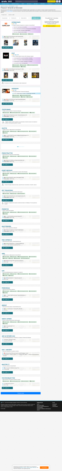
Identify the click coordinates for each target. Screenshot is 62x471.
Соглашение (54, 404)
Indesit (4, 305)
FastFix (4, 128)
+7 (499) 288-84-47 (7, 181)
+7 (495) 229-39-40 (7, 344)
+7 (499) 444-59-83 (7, 313)
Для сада (35, 3)
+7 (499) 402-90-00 (7, 247)
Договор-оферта (40, 407)
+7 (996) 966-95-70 (7, 139)
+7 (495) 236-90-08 (7, 103)
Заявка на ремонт (52, 1)
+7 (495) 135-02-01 (7, 372)
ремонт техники (13, 402)
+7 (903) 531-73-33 (7, 220)
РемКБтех (5, 209)
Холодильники (4, 14)
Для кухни (29, 3)
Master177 (5, 364)
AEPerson (15, 88)
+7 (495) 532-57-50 (7, 119)
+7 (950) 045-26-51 (7, 265)
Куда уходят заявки (40, 405)
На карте (36, 18)
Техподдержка (55, 406)
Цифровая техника (15, 3)
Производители (12, 6)
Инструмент (50, 3)
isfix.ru (4, 1)
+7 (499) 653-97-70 (7, 388)
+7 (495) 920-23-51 (7, 234)
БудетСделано (7, 170)
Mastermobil (6, 226)
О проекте (54, 405)
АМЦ (3, 253)
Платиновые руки (8, 378)
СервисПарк (16, 22)
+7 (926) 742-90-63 (7, 200)
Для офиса (42, 3)
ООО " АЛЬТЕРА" (7, 350)
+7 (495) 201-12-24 (7, 47)
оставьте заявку (9, 11)
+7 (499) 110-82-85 (7, 80)
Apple (23, 3)
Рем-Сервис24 (7, 240)
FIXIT (13, 53)
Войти (57, 1)
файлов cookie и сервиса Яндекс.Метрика (28, 467)
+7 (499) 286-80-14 (7, 299)
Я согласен (44, 467)
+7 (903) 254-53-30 (7, 358)
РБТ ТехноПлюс (7, 190)
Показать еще (20, 393)
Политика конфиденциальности (43, 406)
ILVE (3, 271)
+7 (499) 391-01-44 (7, 330)
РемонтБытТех (7, 153)
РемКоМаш (6, 288)
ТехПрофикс (6, 109)
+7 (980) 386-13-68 (7, 282)
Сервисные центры (4, 6)
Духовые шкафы (12, 14)
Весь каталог (57, 3)
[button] (26, 1)
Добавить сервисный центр (59, 1)
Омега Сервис (7, 319)
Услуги (38, 404)
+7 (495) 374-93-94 (7, 164)
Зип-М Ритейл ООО (8, 336)
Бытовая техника (5, 3)
